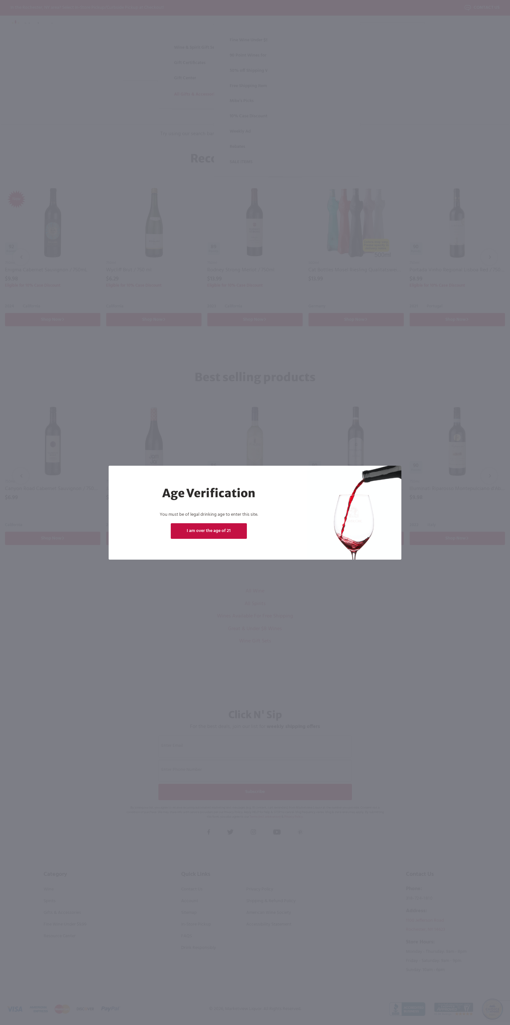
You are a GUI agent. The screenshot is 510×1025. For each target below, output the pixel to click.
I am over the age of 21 (209, 531)
